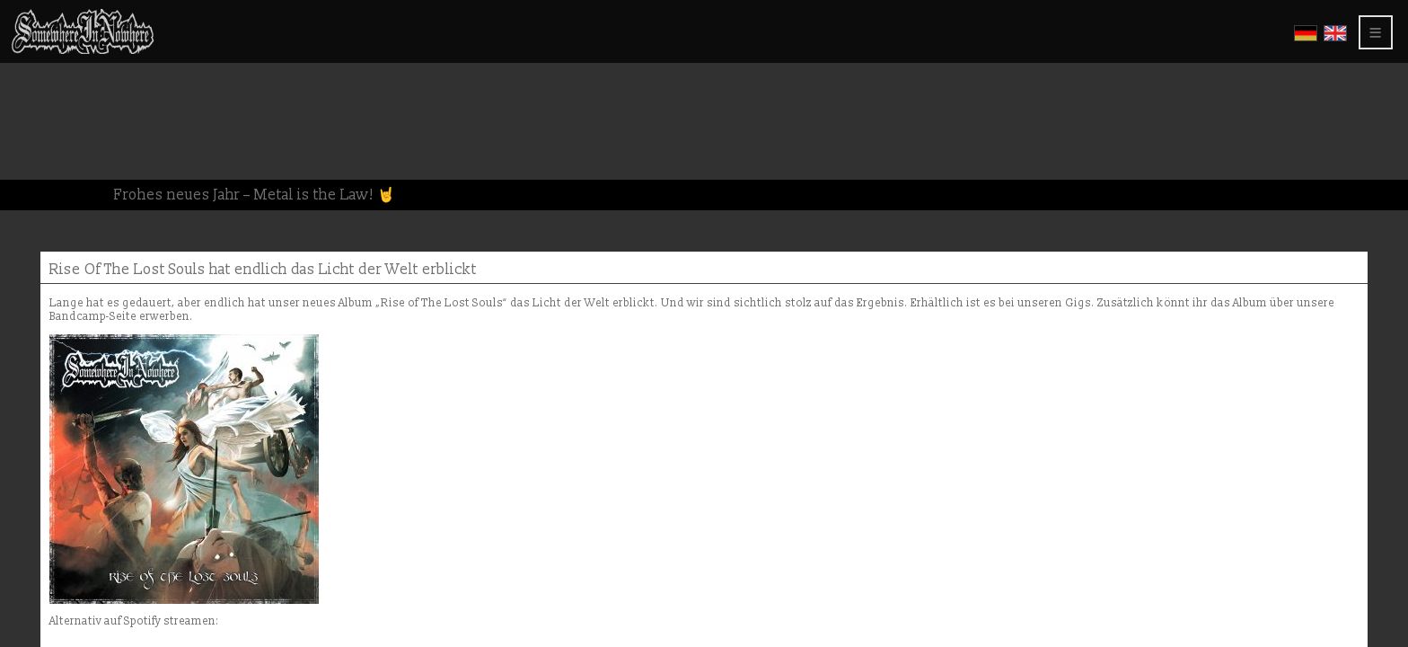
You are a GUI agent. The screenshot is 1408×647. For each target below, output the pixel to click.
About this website (81, 160)
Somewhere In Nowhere (101, 53)
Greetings (53, 129)
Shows (41, 114)
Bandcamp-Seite (688, 151)
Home (37, 38)
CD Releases (58, 68)
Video (37, 99)
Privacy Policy (74, 175)
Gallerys (50, 84)
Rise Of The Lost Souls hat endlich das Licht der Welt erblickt (533, 100)
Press (36, 145)
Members (48, 191)
